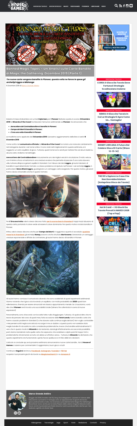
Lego (58, 422)
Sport (65, 422)
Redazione (82, 422)
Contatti (93, 422)
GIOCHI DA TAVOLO (40, 6)
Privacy (103, 422)
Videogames (36, 422)
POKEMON (85, 6)
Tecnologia (48, 422)
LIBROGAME (95, 6)
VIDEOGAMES (75, 6)
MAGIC (65, 6)
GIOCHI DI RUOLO (55, 6)
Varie (73, 422)
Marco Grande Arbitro (30, 85)
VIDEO (103, 6)
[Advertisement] (68, 17)
